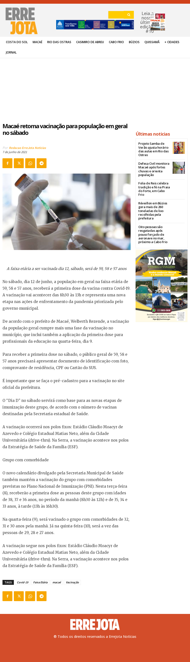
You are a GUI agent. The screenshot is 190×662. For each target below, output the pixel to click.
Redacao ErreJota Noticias (27, 148)
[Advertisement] (66, 87)
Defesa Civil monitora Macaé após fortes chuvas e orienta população (152, 164)
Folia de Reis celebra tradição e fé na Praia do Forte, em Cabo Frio (154, 182)
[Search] (129, 15)
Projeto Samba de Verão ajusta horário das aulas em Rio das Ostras (154, 147)
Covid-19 (22, 582)
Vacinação (72, 582)
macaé (56, 582)
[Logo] (95, 624)
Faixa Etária (40, 582)
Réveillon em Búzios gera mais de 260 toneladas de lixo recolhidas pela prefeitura (151, 201)
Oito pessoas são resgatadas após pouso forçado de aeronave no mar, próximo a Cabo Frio (154, 224)
